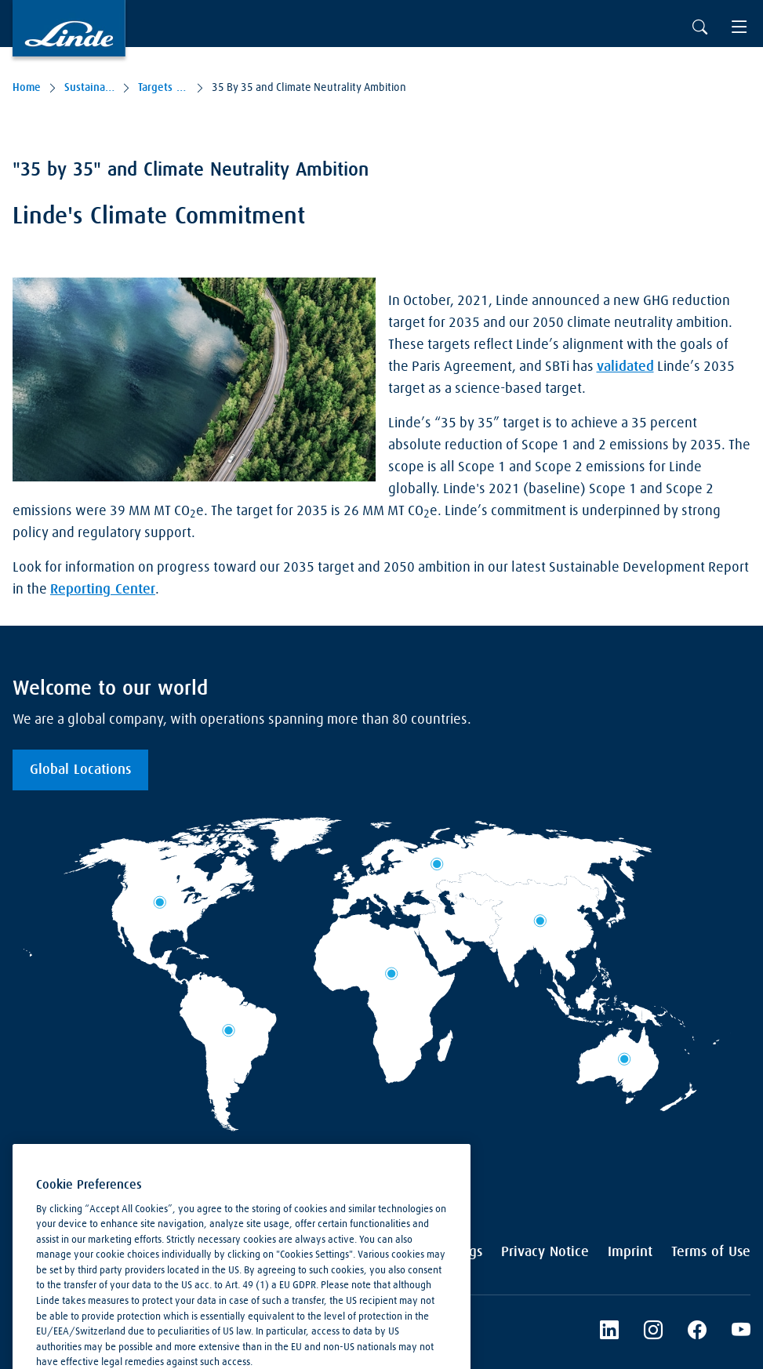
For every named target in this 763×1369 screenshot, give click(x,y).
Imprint (630, 1252)
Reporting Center (102, 590)
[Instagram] (653, 1332)
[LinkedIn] (609, 1332)
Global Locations (80, 770)
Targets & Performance (163, 87)
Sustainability (89, 87)
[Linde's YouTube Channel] (741, 1332)
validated (625, 367)
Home (27, 87)
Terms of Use (710, 1252)
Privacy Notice (545, 1252)
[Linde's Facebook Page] (697, 1332)
